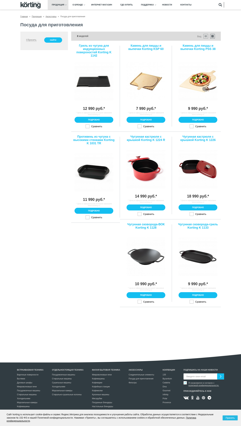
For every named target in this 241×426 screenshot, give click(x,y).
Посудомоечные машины (28, 390)
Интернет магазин (101, 5)
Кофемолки (97, 390)
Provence (167, 402)
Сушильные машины (61, 382)
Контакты (186, 5)
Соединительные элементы (141, 375)
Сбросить (31, 40)
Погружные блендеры (102, 402)
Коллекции (169, 370)
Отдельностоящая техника (68, 370)
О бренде (77, 5)
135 (164, 375)
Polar (165, 398)
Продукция (58, 5)
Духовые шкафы (24, 382)
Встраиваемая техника (30, 370)
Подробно (94, 120)
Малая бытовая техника (106, 370)
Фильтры (133, 382)
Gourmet (166, 390)
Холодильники (23, 398)
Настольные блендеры (102, 406)
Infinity (165, 394)
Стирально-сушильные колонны (67, 394)
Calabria (166, 382)
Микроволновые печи (27, 386)
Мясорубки (97, 398)
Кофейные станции (101, 386)
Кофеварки (97, 382)
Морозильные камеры (27, 402)
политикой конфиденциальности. (203, 385)
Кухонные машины (100, 394)
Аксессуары (136, 370)
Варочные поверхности (27, 375)
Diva (165, 386)
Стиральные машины (27, 394)
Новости (167, 5)
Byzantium (167, 379)
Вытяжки (21, 379)
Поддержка (147, 5)
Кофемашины (23, 406)
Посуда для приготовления (141, 379)
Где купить (126, 5)
